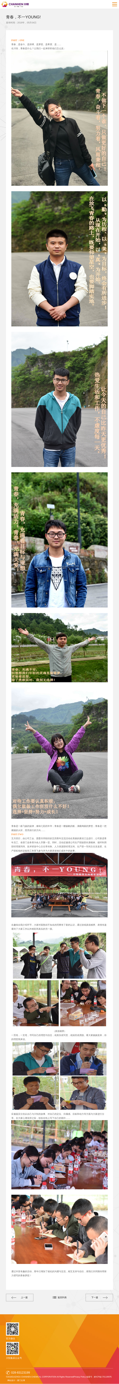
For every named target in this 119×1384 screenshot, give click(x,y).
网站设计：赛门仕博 (16, 1380)
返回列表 (62, 1297)
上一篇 (20, 1297)
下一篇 (99, 1297)
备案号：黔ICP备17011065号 (99, 1377)
